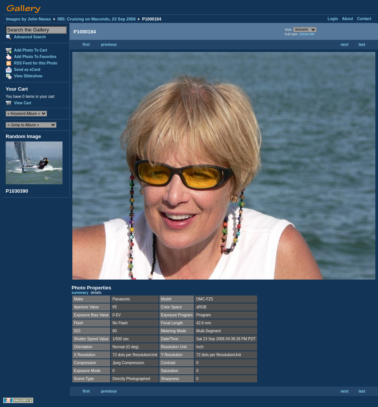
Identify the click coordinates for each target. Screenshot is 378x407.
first (86, 44)
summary (80, 293)
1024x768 (306, 34)
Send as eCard (27, 70)
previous (109, 44)
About (347, 19)
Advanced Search (30, 37)
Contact (364, 19)
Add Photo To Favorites (35, 57)
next (344, 44)
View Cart (22, 103)
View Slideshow (28, 76)
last (362, 44)
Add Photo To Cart (30, 50)
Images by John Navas (28, 19)
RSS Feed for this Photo (35, 63)
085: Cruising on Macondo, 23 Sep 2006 (97, 19)
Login (333, 19)
